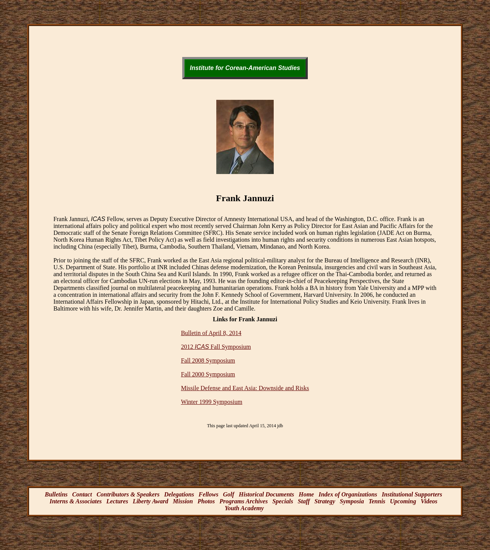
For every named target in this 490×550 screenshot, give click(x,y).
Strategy (324, 501)
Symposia (352, 501)
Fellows (209, 494)
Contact (82, 494)
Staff (304, 501)
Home (306, 494)
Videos (429, 501)
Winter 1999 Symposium (211, 402)
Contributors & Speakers (127, 494)
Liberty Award (150, 501)
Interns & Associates (75, 501)
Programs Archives (243, 501)
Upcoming (403, 501)
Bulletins (56, 494)
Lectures (117, 501)
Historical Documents (266, 494)
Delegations (179, 494)
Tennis (377, 501)
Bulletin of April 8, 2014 (211, 333)
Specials (282, 501)
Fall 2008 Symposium (208, 360)
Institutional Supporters (412, 494)
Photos (206, 501)
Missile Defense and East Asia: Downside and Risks (245, 388)
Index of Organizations (347, 494)
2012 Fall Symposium (216, 346)
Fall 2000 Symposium (208, 374)
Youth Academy (244, 508)
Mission (183, 501)
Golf (228, 494)
